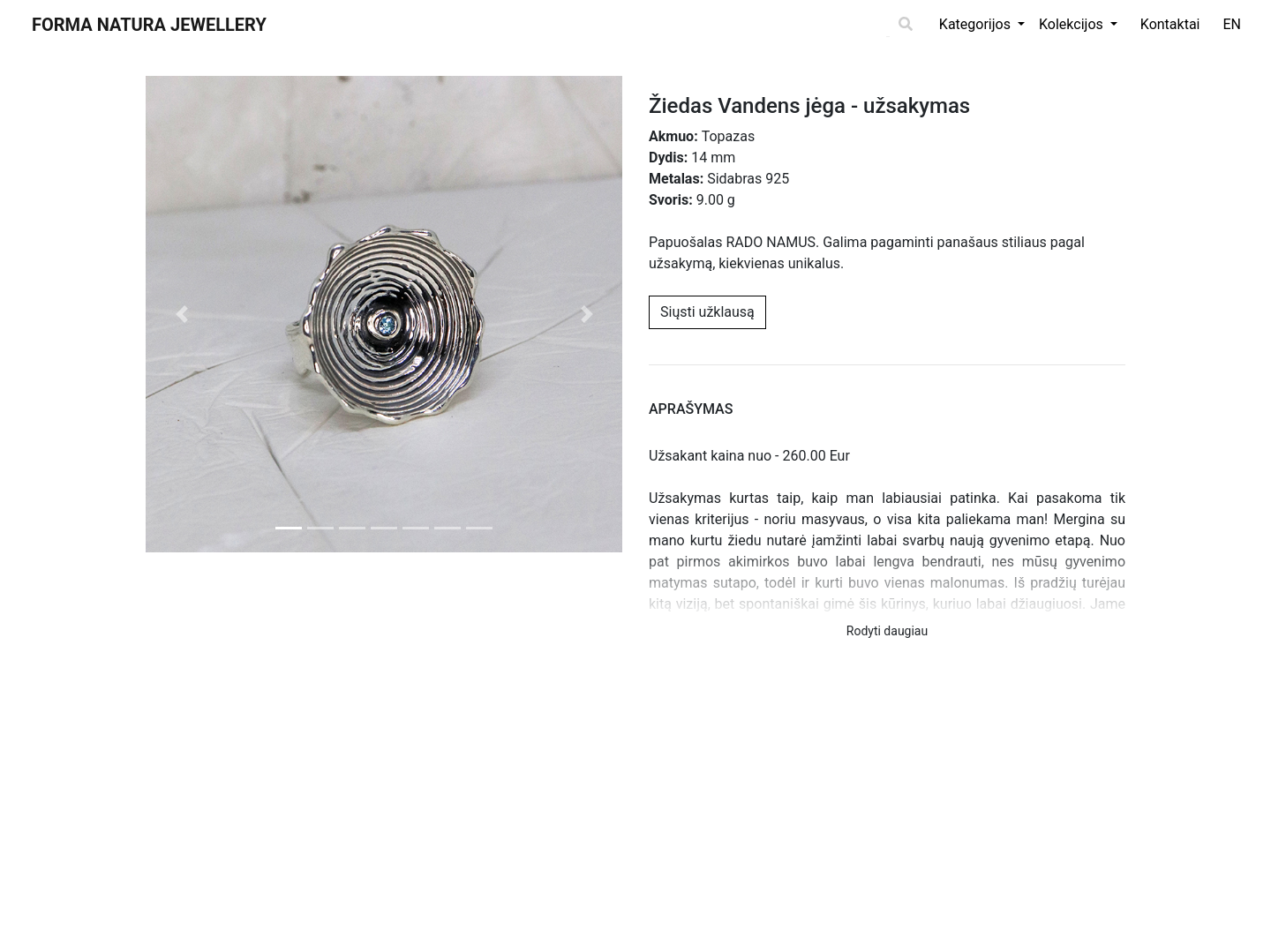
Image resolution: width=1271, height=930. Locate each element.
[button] (181, 314)
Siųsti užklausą (707, 312)
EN (1231, 24)
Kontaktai (1170, 24)
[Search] (888, 25)
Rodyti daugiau (887, 631)
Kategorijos (976, 24)
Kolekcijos (1073, 24)
